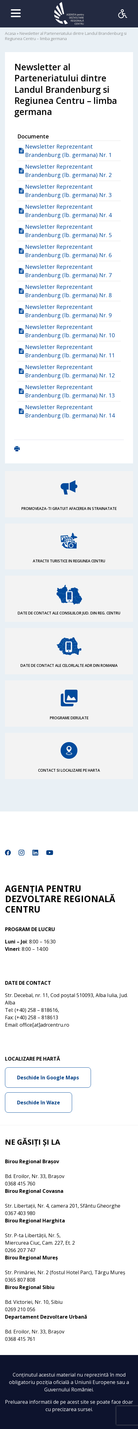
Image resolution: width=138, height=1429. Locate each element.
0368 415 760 (20, 1183)
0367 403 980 (20, 1213)
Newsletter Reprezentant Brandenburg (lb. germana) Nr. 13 (70, 391)
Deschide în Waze (38, 1102)
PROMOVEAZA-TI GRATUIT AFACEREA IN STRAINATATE (69, 508)
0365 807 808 (20, 1279)
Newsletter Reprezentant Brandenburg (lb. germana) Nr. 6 (68, 251)
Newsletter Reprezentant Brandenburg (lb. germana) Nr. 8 (68, 291)
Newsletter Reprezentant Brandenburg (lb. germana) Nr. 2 (68, 171)
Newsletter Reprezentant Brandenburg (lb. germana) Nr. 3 (68, 191)
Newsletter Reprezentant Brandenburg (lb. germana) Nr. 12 (70, 371)
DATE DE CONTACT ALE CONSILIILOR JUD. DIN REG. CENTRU (69, 613)
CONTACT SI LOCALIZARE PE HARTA (69, 770)
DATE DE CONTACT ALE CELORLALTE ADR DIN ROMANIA (69, 665)
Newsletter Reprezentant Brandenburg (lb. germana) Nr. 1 (68, 150)
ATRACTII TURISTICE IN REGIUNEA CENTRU (69, 561)
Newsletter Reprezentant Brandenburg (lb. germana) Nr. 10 (70, 331)
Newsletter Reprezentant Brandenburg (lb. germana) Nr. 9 (68, 311)
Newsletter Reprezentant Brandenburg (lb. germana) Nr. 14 (70, 411)
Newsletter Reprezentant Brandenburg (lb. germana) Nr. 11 (70, 351)
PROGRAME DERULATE (69, 718)
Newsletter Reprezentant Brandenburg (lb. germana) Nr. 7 (68, 271)
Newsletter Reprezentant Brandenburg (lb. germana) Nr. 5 (68, 231)
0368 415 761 (20, 1339)
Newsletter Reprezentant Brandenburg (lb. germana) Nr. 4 (68, 211)
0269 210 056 (20, 1309)
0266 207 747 (20, 1250)
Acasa (10, 33)
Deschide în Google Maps (48, 1077)
